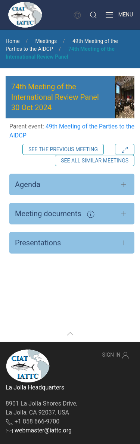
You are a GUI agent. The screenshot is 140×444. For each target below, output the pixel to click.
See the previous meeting (63, 149)
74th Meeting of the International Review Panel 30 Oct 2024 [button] (55, 97)
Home (13, 41)
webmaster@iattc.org (43, 430)
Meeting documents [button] (54, 213)
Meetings (46, 41)
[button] (93, 15)
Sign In (115, 355)
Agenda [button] (27, 184)
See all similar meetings (94, 161)
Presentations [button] (38, 242)
